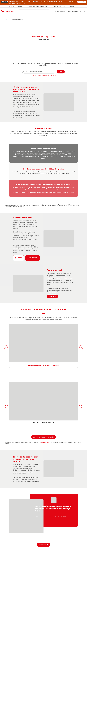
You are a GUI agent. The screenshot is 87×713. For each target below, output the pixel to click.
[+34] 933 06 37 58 (46, 442)
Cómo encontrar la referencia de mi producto (43, 75)
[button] (60, 11)
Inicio (7, 19)
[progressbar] (59, 102)
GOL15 (5, 2)
